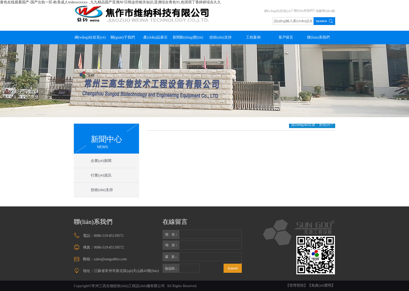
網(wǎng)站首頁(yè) (277, 11)
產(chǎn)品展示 (155, 37)
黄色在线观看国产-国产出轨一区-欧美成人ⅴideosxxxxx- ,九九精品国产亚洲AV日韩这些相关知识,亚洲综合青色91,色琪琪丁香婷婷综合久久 (110, 2)
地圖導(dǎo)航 (325, 11)
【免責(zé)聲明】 (321, 285)
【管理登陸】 (297, 285)
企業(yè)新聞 (101, 161)
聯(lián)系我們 (303, 10)
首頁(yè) (325, 124)
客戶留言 (286, 37)
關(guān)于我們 (123, 37)
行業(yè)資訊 (101, 175)
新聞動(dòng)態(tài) (188, 37)
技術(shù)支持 (220, 37)
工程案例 (253, 37)
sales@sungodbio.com (110, 259)
